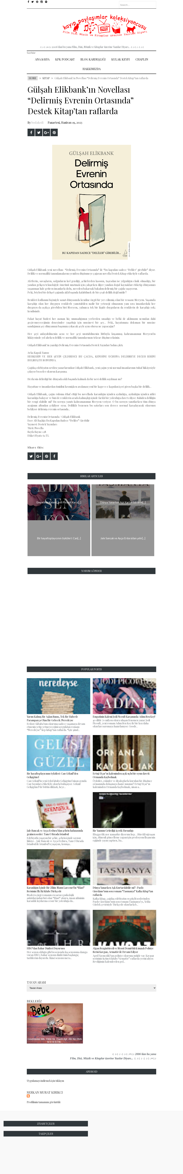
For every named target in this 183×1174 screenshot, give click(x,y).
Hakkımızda (92, 69)
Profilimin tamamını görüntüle (44, 1102)
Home (32, 78)
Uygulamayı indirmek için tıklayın (45, 1080)
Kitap (46, 78)
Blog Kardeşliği (93, 59)
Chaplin (141, 59)
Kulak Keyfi (120, 59)
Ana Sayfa (42, 59)
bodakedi (37, 122)
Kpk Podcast (65, 59)
